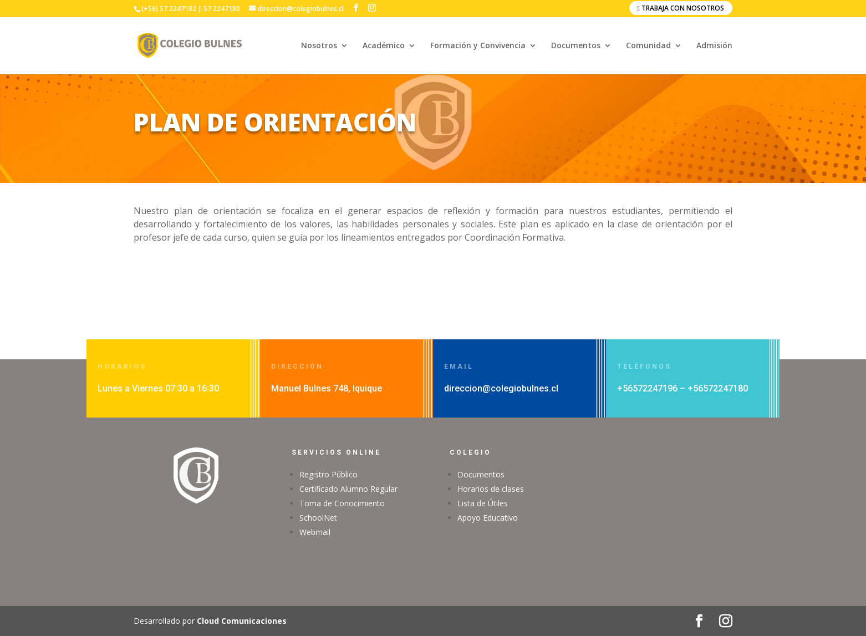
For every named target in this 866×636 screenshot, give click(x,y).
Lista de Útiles (482, 503)
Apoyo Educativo (487, 517)
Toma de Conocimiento (342, 503)
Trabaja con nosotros (681, 8)
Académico (384, 46)
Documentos (575, 46)
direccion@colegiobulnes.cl (501, 388)
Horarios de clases (490, 489)
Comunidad (648, 46)
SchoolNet (318, 517)
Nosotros (319, 46)
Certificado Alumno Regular (348, 489)
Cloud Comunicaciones (242, 620)
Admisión (714, 46)
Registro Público (328, 474)
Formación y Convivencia (478, 46)
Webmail (314, 532)
